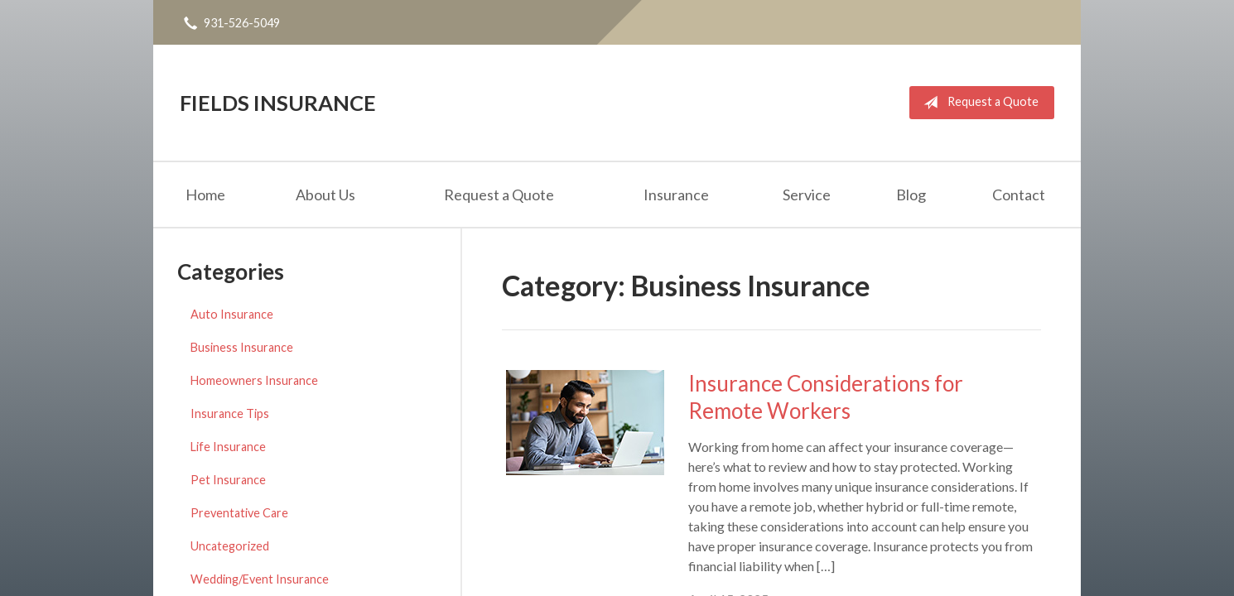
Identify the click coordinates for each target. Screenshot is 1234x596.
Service (807, 194)
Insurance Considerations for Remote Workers (825, 397)
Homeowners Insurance (254, 380)
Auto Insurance (231, 314)
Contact (1018, 194)
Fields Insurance (278, 102)
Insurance (676, 194)
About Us (325, 194)
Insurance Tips (229, 413)
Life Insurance (228, 447)
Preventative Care (239, 513)
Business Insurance (241, 347)
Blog (911, 194)
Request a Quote (978, 103)
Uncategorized (229, 546)
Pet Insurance (228, 480)
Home (205, 194)
